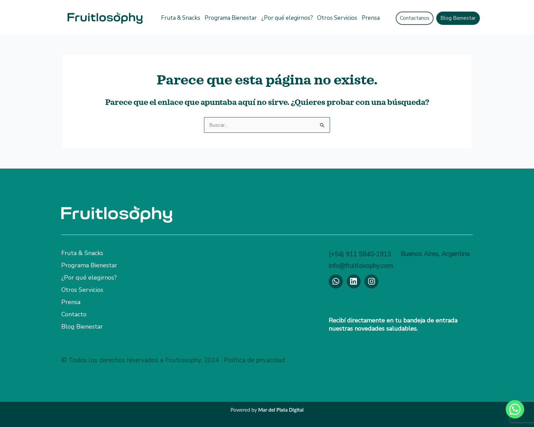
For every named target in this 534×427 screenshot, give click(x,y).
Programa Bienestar (231, 18)
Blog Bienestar (82, 326)
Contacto (74, 314)
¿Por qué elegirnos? (287, 18)
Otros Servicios (337, 18)
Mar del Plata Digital (281, 410)
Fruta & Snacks (180, 18)
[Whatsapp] (515, 409)
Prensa (371, 18)
